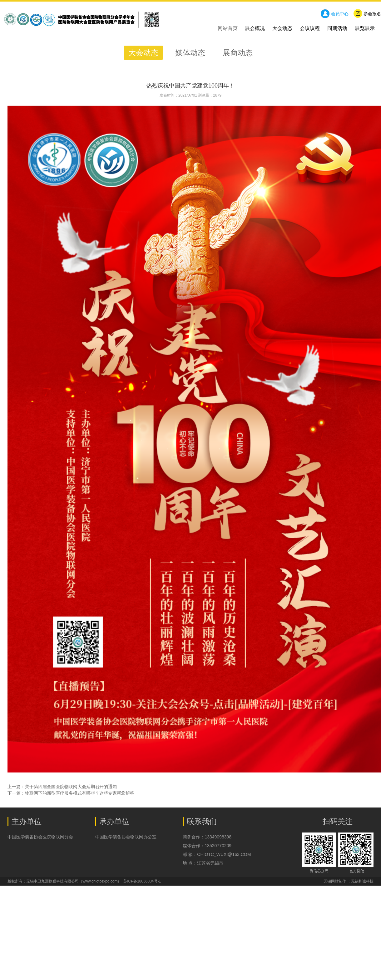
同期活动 (337, 28)
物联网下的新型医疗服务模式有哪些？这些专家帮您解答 (79, 793)
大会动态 (282, 28)
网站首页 (228, 28)
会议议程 (310, 28)
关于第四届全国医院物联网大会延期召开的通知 (71, 786)
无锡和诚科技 (362, 881)
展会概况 (255, 28)
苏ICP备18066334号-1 (142, 881)
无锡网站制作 (335, 881)
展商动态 (238, 52)
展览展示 (365, 28)
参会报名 (367, 13)
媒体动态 (191, 52)
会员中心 (335, 13)
